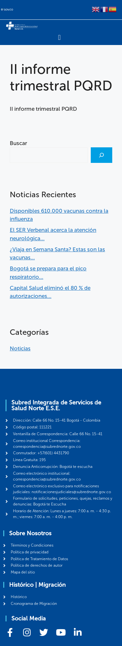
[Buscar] (101, 155)
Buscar (18, 143)
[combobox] (49, 155)
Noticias (20, 348)
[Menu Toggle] (59, 37)
